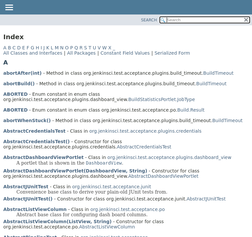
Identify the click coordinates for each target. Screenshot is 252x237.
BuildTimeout (218, 73)
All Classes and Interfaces (32, 53)
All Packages (81, 53)
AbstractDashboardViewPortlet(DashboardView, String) (75, 170)
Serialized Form (172, 53)
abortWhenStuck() (27, 120)
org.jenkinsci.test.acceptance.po (127, 209)
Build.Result (190, 110)
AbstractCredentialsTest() (36, 141)
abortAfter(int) (22, 73)
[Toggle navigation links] (8, 8)
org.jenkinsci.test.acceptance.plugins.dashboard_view (169, 157)
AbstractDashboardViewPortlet (43, 157)
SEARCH (149, 20)
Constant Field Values (125, 53)
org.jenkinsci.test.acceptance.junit (111, 186)
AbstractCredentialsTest (34, 131)
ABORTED (15, 94)
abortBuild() (19, 83)
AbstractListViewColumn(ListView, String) (57, 221)
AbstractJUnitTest (25, 186)
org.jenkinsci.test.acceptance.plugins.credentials (145, 131)
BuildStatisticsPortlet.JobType (161, 99)
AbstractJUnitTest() (27, 198)
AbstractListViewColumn (35, 209)
